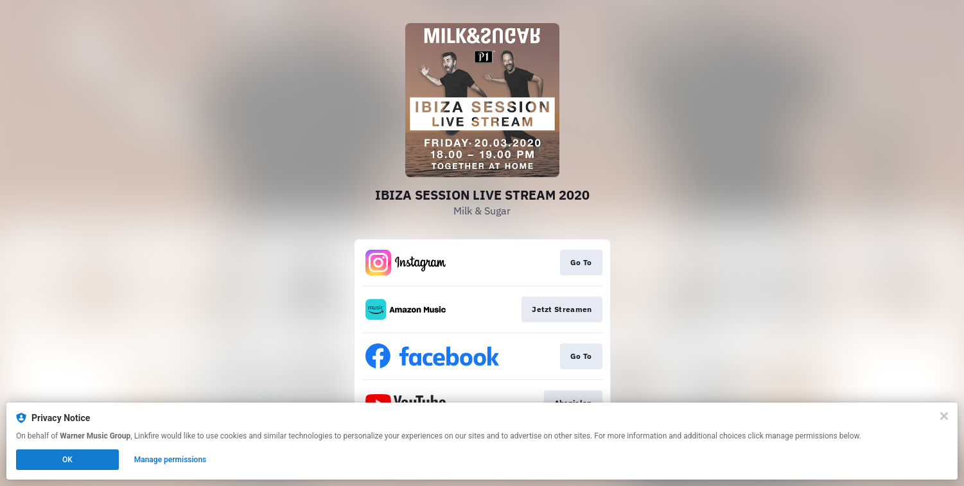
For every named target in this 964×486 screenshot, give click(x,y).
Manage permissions (170, 459)
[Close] (944, 416)
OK (67, 459)
